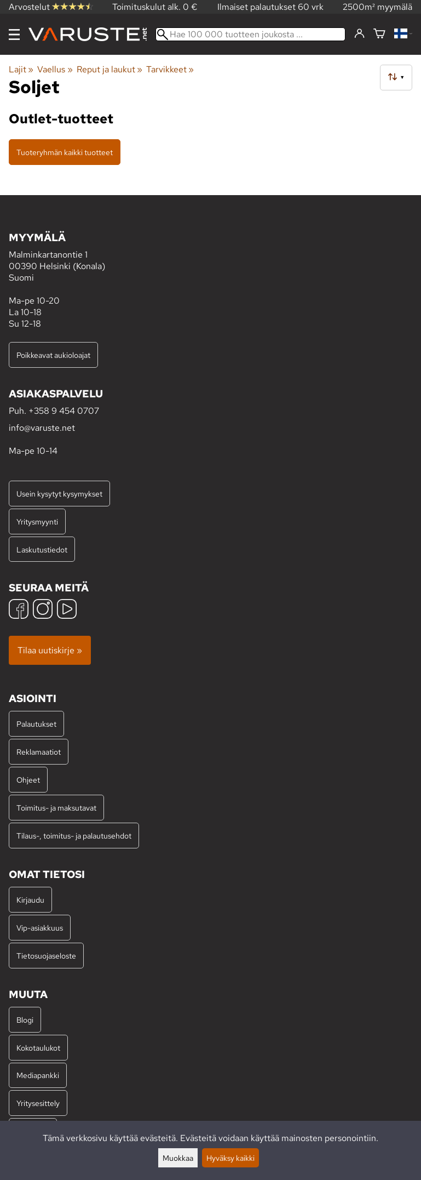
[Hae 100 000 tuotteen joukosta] (250, 34)
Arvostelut (51, 7)
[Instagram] (43, 610)
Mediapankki (37, 1075)
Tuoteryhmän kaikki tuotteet (64, 152)
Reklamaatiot (38, 751)
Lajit (21, 69)
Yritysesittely (38, 1103)
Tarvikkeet (170, 69)
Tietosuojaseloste (46, 955)
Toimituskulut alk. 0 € (155, 7)
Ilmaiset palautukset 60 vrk (270, 7)
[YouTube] (67, 610)
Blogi (24, 1019)
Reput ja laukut (109, 69)
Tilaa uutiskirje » (50, 650)
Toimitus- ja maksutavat (56, 807)
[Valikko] (14, 34)
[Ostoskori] (379, 34)
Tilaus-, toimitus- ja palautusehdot (73, 835)
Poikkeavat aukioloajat (53, 355)
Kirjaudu (30, 899)
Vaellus (54, 69)
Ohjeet (28, 779)
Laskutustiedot (41, 549)
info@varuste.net (42, 428)
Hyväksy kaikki (230, 1158)
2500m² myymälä (377, 7)
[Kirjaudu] (359, 34)
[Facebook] (18, 610)
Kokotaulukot (38, 1047)
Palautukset (36, 724)
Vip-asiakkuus (39, 927)
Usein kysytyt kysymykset (59, 493)
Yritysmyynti (37, 521)
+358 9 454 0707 (63, 411)
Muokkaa (178, 1158)
